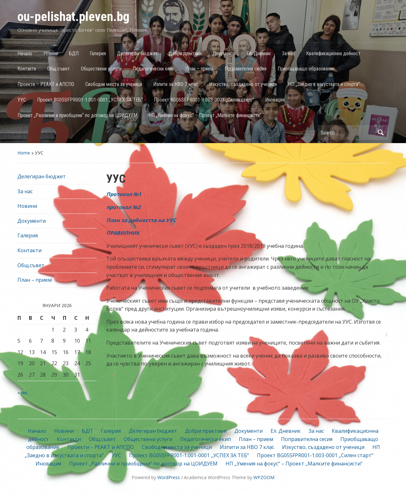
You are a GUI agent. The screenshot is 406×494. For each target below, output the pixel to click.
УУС (21, 100)
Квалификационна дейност (333, 53)
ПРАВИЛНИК (123, 232)
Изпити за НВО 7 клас (175, 84)
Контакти (26, 69)
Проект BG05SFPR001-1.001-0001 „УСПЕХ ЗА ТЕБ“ (90, 100)
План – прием (199, 69)
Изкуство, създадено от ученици (243, 84)
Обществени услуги (101, 69)
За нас (288, 53)
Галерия (98, 53)
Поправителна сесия (245, 69)
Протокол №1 (123, 194)
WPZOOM (263, 477)
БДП (74, 53)
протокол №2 (123, 207)
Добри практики (185, 53)
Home (23, 153)
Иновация (275, 100)
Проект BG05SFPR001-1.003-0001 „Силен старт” (204, 100)
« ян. (22, 392)
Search (380, 132)
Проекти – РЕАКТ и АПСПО (45, 84)
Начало (24, 53)
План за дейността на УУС (141, 220)
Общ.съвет (58, 69)
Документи (224, 53)
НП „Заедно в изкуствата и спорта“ (324, 84)
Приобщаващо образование (306, 69)
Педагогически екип (153, 69)
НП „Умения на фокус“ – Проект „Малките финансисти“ (204, 115)
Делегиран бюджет (137, 53)
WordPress (168, 477)
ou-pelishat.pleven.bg (73, 16)
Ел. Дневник (258, 53)
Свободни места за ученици (113, 84)
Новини (50, 53)
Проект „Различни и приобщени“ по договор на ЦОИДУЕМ (77, 115)
